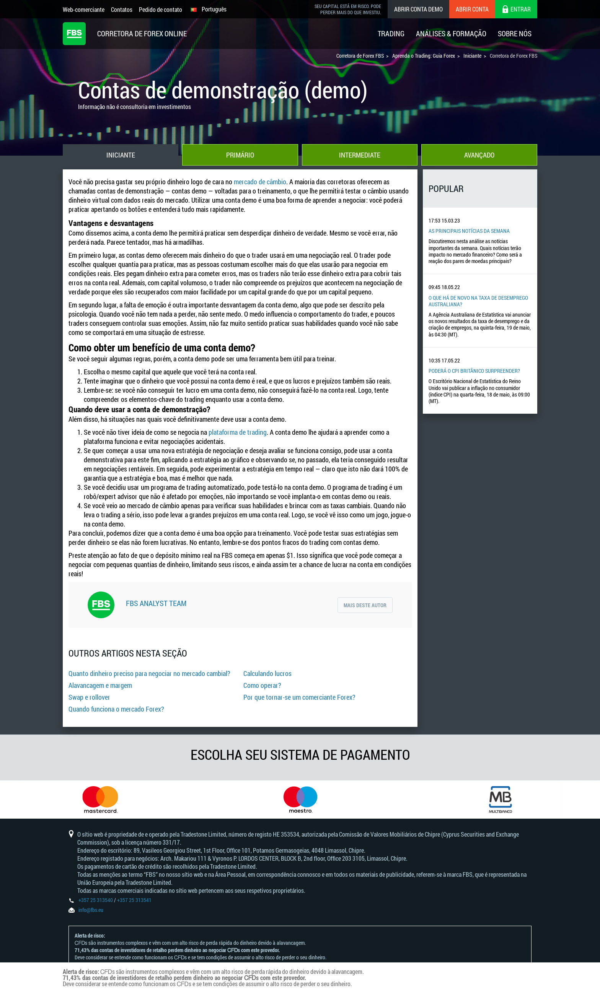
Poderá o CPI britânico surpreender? (474, 370)
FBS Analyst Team (156, 603)
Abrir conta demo (418, 9)
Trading (391, 33)
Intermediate (359, 154)
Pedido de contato (160, 9)
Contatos (121, 9)
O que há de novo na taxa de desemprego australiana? (478, 300)
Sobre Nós (515, 33)
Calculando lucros (267, 673)
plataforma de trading (238, 432)
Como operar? (262, 685)
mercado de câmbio (260, 181)
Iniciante (120, 154)
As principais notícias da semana (469, 231)
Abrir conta (472, 9)
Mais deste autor (365, 605)
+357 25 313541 (134, 900)
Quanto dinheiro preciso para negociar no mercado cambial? (149, 673)
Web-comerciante (83, 9)
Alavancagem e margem (100, 685)
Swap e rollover (89, 697)
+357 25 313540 (95, 900)
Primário (240, 154)
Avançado (479, 154)
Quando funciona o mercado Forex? (116, 708)
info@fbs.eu (90, 909)
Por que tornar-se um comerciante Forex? (299, 697)
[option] (100, 799)
